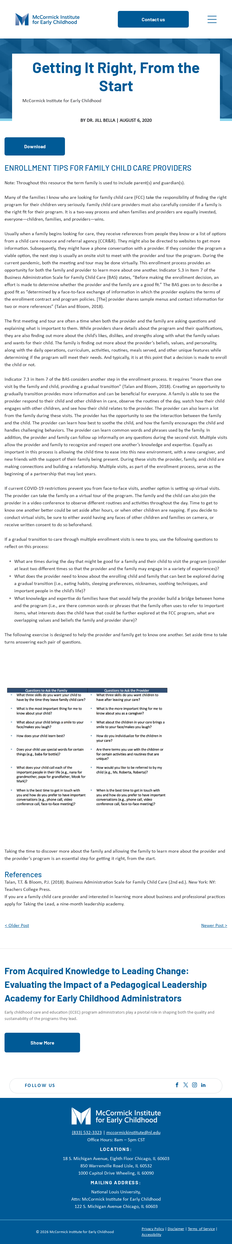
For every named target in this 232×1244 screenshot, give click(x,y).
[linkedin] (203, 1085)
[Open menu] (212, 19)
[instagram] (194, 1085)
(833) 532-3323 (87, 1132)
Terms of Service (201, 1229)
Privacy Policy (153, 1229)
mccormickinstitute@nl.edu (133, 1132)
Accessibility (151, 1235)
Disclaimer (176, 1229)
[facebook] (177, 1085)
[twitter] (185, 1085)
